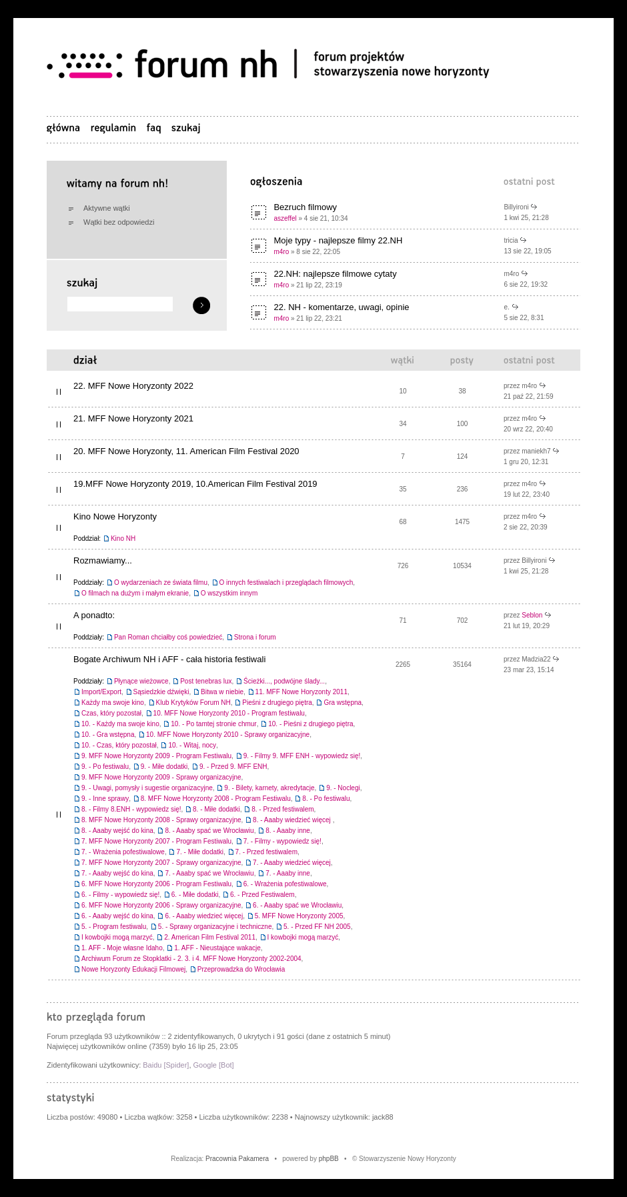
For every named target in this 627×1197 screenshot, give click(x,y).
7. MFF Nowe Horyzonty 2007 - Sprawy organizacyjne (161, 862)
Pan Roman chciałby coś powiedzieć (168, 637)
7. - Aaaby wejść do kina (117, 873)
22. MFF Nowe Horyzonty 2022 (133, 386)
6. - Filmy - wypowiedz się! (120, 894)
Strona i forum (255, 637)
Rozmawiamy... (102, 560)
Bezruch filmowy (305, 207)
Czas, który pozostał (111, 713)
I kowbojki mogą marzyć (117, 937)
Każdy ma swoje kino (112, 702)
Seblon (532, 615)
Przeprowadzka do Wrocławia (241, 969)
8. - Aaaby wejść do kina (117, 830)
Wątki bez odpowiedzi (118, 222)
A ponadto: (94, 615)
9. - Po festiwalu (105, 766)
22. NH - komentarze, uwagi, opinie (341, 307)
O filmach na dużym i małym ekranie (135, 593)
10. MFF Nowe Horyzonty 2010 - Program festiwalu (229, 713)
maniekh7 (536, 451)
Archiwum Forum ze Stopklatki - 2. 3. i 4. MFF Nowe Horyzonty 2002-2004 (191, 958)
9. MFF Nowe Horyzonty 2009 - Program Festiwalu (156, 756)
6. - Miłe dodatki (195, 894)
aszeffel (284, 218)
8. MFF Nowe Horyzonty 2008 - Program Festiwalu (216, 798)
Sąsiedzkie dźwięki (161, 692)
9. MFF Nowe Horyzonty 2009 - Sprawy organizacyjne (161, 777)
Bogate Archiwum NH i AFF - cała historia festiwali (169, 659)
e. (506, 307)
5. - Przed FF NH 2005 (317, 926)
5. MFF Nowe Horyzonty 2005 (299, 916)
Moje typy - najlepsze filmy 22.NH (337, 240)
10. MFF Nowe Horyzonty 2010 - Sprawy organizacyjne (227, 734)
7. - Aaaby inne (287, 873)
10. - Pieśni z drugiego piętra (310, 724)
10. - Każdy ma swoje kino (120, 724)
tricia (511, 240)
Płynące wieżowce (141, 681)
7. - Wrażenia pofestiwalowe (123, 852)
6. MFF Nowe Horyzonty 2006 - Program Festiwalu (156, 884)
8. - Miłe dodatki (216, 809)
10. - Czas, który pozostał (119, 745)
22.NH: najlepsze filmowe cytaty (334, 274)
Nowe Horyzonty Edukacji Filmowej (133, 969)
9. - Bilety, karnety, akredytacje (269, 788)
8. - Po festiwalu (326, 798)
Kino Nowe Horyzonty (115, 516)
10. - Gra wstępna (107, 734)
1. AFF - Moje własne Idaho (122, 948)
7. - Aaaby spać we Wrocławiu (209, 873)
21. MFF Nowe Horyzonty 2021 (133, 418)
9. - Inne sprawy (105, 798)
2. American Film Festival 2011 (209, 937)
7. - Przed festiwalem (266, 852)
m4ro (281, 251)
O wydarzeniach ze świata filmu (160, 582)
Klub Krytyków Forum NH (193, 702)
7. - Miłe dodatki (199, 852)
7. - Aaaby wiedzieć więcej (292, 862)
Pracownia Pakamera (237, 1158)
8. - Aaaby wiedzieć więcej (293, 820)
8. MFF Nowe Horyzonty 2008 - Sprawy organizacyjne (161, 820)
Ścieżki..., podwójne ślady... (284, 681)
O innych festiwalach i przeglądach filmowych (286, 582)
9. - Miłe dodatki (164, 766)
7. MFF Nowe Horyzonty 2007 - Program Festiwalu (156, 841)
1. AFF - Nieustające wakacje (217, 948)
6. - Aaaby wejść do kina (117, 916)
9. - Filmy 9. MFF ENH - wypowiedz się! (302, 756)
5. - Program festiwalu (113, 926)
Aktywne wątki (106, 208)
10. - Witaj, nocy (192, 745)
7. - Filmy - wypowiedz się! (282, 841)
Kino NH (123, 538)
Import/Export (101, 692)
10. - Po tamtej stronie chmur (213, 724)
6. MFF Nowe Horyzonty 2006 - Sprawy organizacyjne (161, 905)
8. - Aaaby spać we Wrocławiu (209, 830)
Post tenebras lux (205, 681)
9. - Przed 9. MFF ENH (233, 766)
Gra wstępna (343, 702)
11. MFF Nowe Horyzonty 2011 (301, 692)
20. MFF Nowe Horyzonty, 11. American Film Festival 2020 (186, 451)
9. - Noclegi (343, 788)
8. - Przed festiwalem (282, 809)
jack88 (383, 1117)
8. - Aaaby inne (287, 830)
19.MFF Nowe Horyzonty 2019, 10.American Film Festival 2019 (195, 484)
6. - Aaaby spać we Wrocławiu (297, 905)
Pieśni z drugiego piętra (277, 702)
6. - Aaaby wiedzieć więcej (204, 916)
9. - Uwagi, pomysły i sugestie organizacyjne (147, 788)
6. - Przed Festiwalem (262, 894)
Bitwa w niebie (222, 692)
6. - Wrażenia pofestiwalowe (285, 884)
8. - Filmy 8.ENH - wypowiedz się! (131, 809)
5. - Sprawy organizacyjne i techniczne (215, 926)
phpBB (329, 1158)
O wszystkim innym (229, 593)
